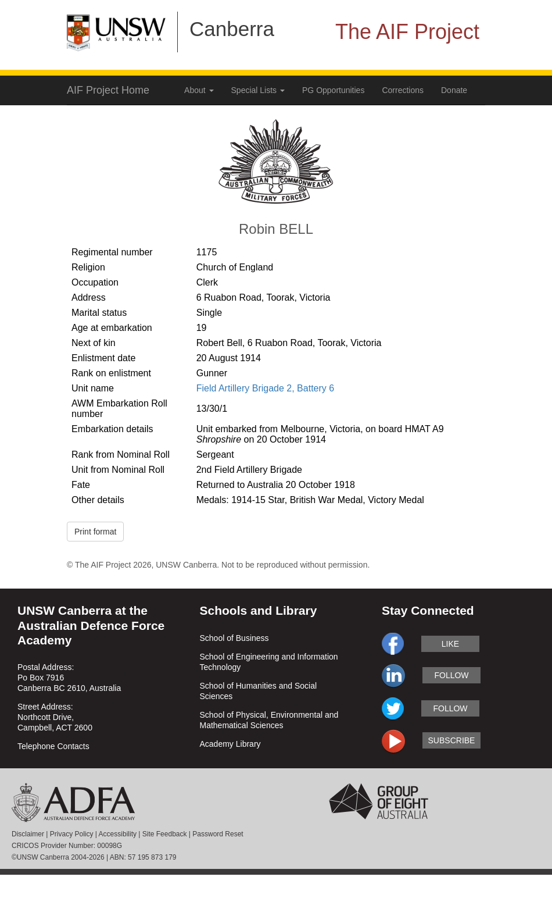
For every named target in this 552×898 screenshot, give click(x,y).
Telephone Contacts (53, 746)
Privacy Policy (72, 834)
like (450, 643)
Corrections (403, 90)
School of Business (234, 638)
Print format (95, 531)
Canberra (231, 28)
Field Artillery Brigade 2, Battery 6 (265, 388)
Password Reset (217, 834)
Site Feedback (164, 834)
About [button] (198, 90)
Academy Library (230, 744)
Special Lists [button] (258, 90)
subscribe (451, 740)
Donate (454, 90)
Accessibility (118, 834)
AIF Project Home (108, 90)
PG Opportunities (333, 90)
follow (451, 675)
